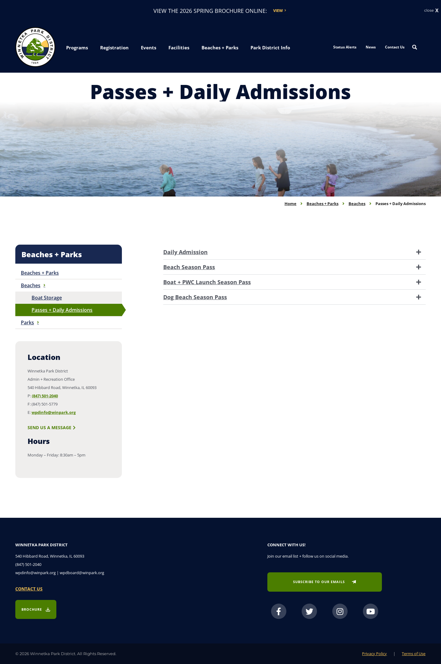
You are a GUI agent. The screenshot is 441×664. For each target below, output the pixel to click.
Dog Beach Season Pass (195, 297)
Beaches (357, 203)
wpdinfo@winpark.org (54, 412)
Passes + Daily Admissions (62, 310)
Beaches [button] (33, 285)
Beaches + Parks (322, 203)
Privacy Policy (374, 653)
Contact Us (395, 47)
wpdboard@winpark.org (82, 572)
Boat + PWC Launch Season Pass (207, 282)
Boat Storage (47, 297)
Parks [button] (30, 322)
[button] (77, 48)
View (278, 10)
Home (290, 203)
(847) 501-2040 (45, 396)
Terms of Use (413, 653)
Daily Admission (185, 252)
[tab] (294, 252)
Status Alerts (344, 47)
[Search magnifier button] (414, 47)
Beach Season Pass (189, 267)
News (371, 47)
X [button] (437, 11)
